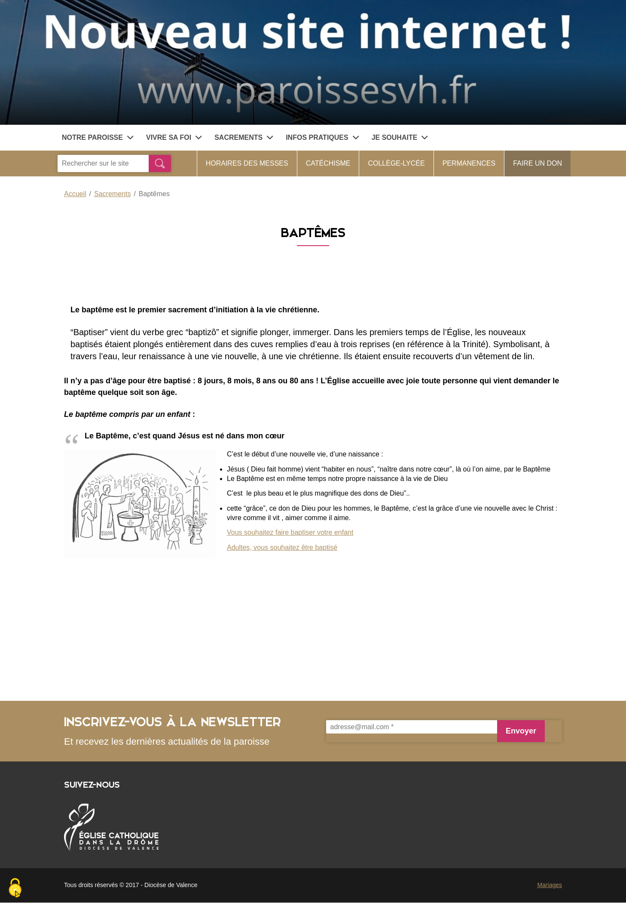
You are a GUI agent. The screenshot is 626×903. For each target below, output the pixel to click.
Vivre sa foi (174, 137)
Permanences (469, 163)
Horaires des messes (247, 163)
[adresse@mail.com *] (411, 726)
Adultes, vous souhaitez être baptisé (282, 547)
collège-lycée (396, 163)
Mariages (549, 884)
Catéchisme (328, 163)
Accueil (75, 193)
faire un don (537, 163)
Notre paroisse (97, 137)
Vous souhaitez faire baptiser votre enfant (290, 532)
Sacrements (243, 137)
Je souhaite (400, 137)
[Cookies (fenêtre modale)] (15, 888)
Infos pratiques (322, 137)
